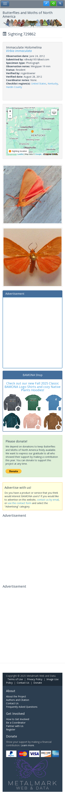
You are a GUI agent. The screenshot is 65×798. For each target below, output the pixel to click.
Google (38, 154)
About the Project (16, 696)
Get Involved (15, 713)
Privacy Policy (34, 679)
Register (10, 729)
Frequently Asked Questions (21, 706)
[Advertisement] (32, 332)
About (10, 691)
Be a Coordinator (15, 722)
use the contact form (19, 503)
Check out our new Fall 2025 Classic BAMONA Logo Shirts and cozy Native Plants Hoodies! (32, 386)
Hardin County (14, 87)
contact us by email (48, 499)
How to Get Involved (17, 719)
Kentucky (53, 83)
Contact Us (23, 682)
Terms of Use (15, 679)
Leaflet (20, 154)
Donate (37, 682)
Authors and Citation (17, 699)
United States (38, 83)
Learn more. (27, 745)
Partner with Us (14, 726)
